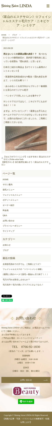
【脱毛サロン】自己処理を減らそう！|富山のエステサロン (24, 163)
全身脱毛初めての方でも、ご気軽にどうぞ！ (22, 264)
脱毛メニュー (8, 190)
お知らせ (7, 245)
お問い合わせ (8, 221)
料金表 (6, 210)
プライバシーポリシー (12, 226)
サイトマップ (8, 231)
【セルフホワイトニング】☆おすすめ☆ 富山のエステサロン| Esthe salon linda (27, 158)
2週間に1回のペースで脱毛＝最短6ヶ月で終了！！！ (25, 274)
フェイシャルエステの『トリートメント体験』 (23, 269)
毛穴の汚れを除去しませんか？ (16, 280)
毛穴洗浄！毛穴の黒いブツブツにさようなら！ (23, 285)
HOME (3, 35)
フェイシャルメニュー (12, 195)
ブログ (14, 35)
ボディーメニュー (10, 200)
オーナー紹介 (8, 205)
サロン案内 (7, 185)
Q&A (5, 215)
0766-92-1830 (30, 346)
